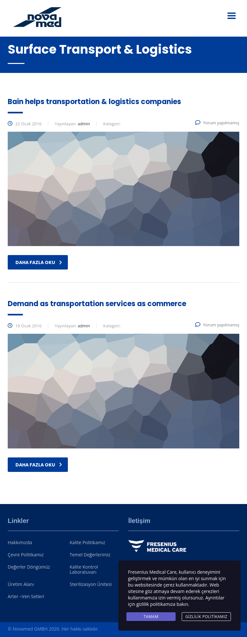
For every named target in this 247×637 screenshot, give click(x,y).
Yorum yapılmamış (217, 123)
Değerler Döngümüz (29, 567)
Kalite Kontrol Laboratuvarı (84, 569)
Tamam (151, 616)
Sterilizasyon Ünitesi (91, 584)
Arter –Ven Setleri (26, 596)
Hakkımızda (20, 542)
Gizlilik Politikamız (206, 616)
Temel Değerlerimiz (90, 554)
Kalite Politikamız (87, 542)
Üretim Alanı (21, 584)
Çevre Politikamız (26, 554)
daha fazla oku (38, 262)
